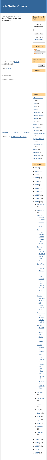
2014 (37, 195)
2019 (37, 178)
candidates (36, 112)
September (41, 398)
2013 (37, 198)
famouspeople (38, 115)
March (39, 423)
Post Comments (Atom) (18, 137)
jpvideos (36, 124)
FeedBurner (39, 39)
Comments (39, 54)
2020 (37, 174)
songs (35, 149)
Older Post (26, 132)
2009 (37, 446)
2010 (37, 443)
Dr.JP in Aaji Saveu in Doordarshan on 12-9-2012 (41, 254)
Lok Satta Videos (14, 6)
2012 (37, 202)
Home (16, 132)
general (35, 118)
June (39, 413)
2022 (37, 171)
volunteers (36, 158)
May (38, 416)
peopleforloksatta (39, 133)
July (38, 410)
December (40, 204)
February (40, 427)
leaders (35, 127)
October (40, 392)
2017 (37, 185)
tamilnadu (36, 155)
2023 (37, 168)
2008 (37, 449)
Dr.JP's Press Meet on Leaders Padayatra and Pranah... (41, 236)
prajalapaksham (38, 139)
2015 (37, 191)
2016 (37, 188)
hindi (34, 121)
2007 (37, 453)
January (40, 432)
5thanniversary (38, 98)
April (39, 420)
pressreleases (37, 144)
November (40, 210)
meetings (36, 130)
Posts (37, 50)
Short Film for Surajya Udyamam (11, 19)
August (39, 404)
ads (34, 106)
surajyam (9, 68)
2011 (37, 439)
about (35, 103)
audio (35, 109)
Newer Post (5, 132)
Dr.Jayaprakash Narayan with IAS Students (41, 317)
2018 (37, 181)
